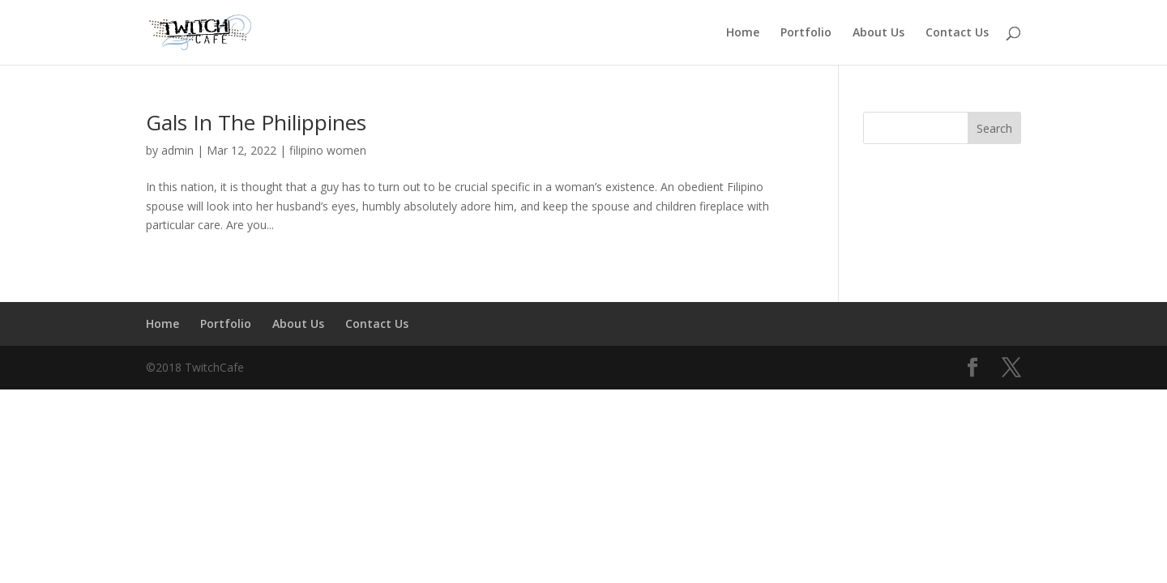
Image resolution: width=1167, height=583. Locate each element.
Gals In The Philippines (256, 122)
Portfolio (805, 33)
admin (177, 150)
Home (742, 33)
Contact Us (957, 33)
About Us (878, 33)
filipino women (327, 150)
